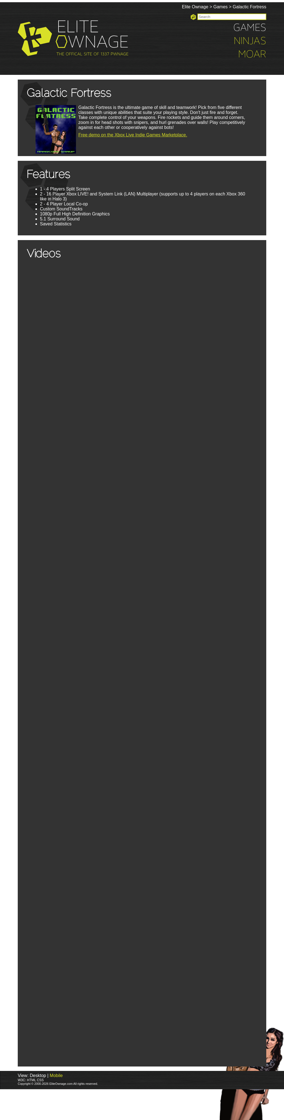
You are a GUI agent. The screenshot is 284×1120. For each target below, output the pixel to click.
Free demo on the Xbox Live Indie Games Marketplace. (132, 135)
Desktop (38, 1075)
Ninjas (250, 41)
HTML (31, 1080)
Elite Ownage (195, 6)
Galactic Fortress (249, 6)
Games (220, 6)
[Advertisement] (101, 1104)
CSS (40, 1080)
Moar (252, 54)
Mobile (56, 1075)
